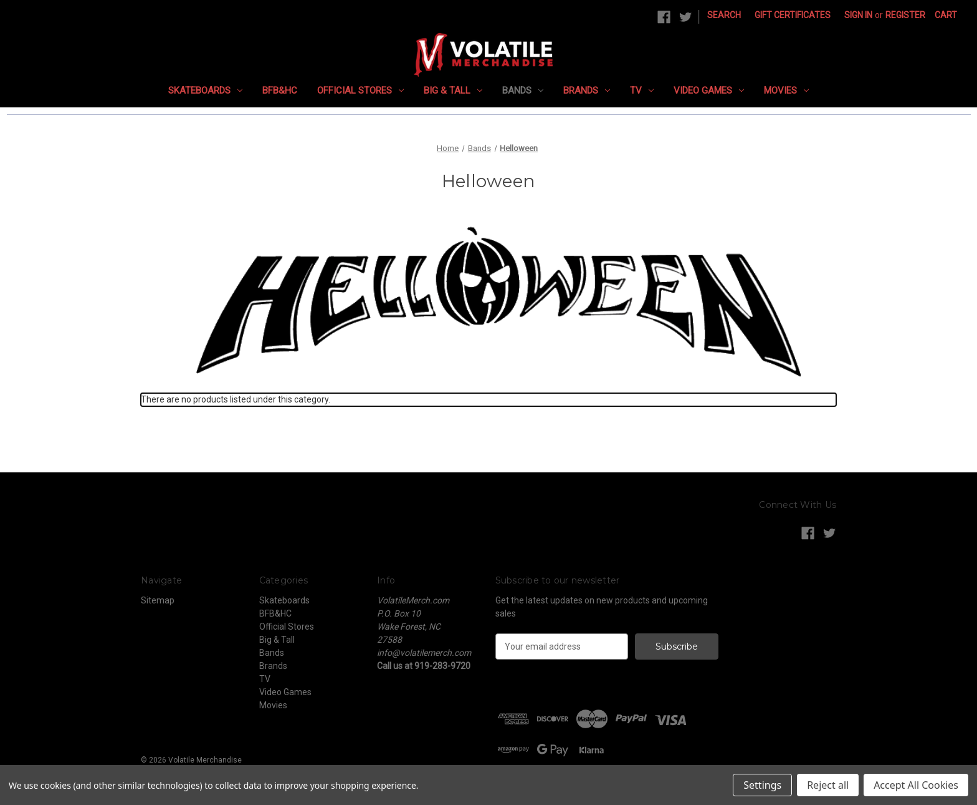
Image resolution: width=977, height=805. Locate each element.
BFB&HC (279, 90)
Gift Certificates (793, 15)
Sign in (858, 15)
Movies (786, 90)
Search (724, 15)
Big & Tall (453, 90)
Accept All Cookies (916, 785)
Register (905, 15)
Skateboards (205, 90)
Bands (522, 90)
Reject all (828, 785)
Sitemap (157, 600)
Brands (586, 90)
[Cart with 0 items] (946, 15)
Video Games (709, 90)
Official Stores (360, 90)
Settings (762, 785)
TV (642, 90)
